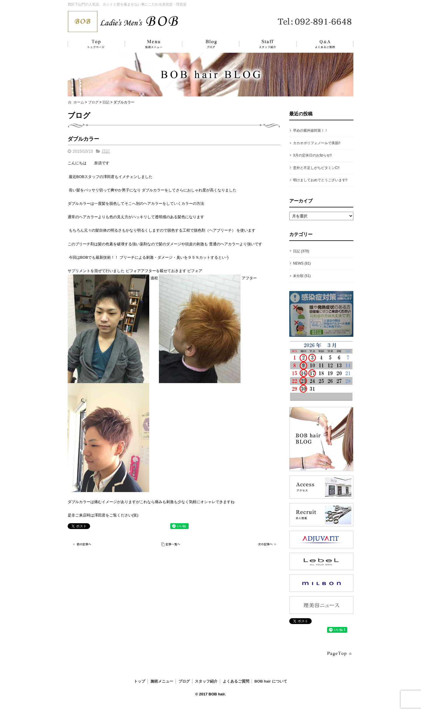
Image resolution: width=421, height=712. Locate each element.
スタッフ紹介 (261, 44)
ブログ (206, 44)
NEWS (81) (302, 263)
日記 (105, 102)
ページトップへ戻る (338, 654)
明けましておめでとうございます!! (320, 180)
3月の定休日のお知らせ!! (312, 155)
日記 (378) (301, 251)
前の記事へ (82, 544)
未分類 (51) (302, 276)
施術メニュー (150, 44)
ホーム (78, 102)
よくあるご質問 (321, 44)
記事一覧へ (171, 544)
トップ (95, 44)
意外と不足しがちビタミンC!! (316, 168)
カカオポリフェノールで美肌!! (317, 143)
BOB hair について (271, 681)
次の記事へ (265, 544)
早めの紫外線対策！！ (310, 130)
